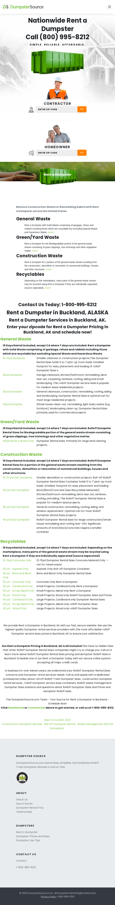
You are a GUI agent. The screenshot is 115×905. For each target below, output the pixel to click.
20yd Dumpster (12, 375)
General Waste (15, 339)
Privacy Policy (48, 896)
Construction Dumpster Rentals (22, 724)
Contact (21, 861)
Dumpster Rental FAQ (30, 808)
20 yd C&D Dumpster (16, 490)
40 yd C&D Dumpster (16, 520)
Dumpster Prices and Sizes (33, 836)
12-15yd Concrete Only (17, 560)
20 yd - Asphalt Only (15, 569)
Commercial (36, 708)
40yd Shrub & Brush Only (18, 441)
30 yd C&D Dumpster (16, 507)
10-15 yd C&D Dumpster (18, 477)
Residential (16, 708)
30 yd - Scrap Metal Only (18, 591)
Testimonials (24, 812)
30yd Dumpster (12, 391)
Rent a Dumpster (27, 832)
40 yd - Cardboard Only (18, 599)
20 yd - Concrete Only (17, 582)
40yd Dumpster (13, 404)
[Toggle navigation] (109, 7)
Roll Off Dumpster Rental (59, 724)
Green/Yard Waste (19, 422)
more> (51, 232)
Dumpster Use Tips (28, 840)
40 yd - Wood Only (14, 608)
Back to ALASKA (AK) (57, 720)
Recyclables (13, 541)
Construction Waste (21, 454)
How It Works (24, 804)
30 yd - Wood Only (14, 595)
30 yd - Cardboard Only (18, 586)
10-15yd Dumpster (14, 358)
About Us (22, 799)
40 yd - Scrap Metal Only (18, 604)
